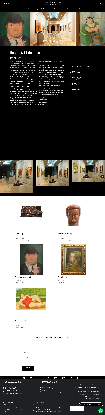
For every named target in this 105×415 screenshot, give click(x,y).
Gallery (20, 9)
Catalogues (59, 9)
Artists (29, 9)
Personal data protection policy (11, 407)
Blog (36, 9)
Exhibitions (46, 9)
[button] (2, 176)
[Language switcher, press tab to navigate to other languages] (15, 3)
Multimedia (71, 9)
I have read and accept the (49, 411)
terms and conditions (56, 411)
